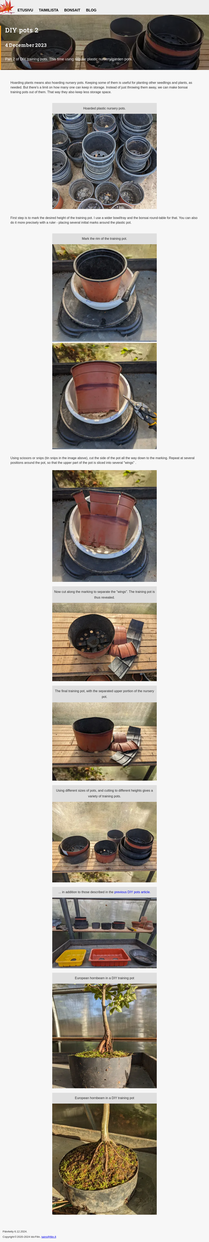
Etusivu (25, 10)
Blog (91, 10)
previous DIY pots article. (132, 892)
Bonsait (72, 10)
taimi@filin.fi (48, 1236)
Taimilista (48, 10)
